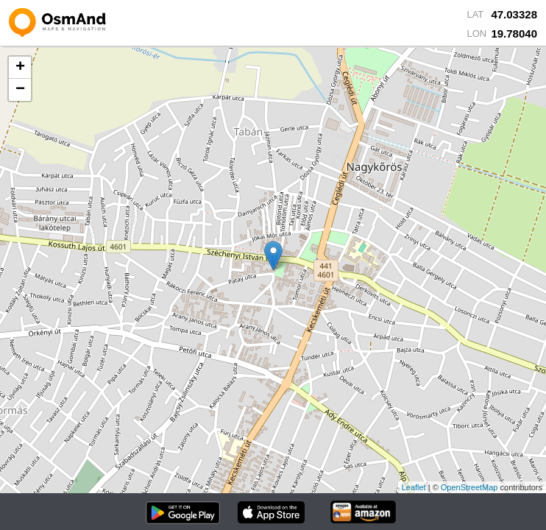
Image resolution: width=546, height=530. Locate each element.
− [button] (20, 90)
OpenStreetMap (469, 487)
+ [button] (20, 68)
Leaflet (414, 487)
